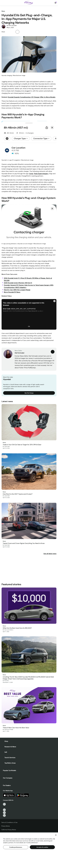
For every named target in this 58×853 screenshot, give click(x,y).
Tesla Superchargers (41, 174)
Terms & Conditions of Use (9, 822)
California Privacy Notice (8, 829)
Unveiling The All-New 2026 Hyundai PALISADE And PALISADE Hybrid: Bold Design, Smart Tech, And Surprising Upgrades (28, 678)
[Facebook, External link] (4, 807)
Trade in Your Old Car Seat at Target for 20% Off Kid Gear (22, 445)
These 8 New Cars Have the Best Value (16, 728)
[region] (29, 842)
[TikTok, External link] (4, 804)
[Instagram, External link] (4, 812)
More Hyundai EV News (12, 292)
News (3, 11)
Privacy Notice (5, 826)
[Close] (56, 835)
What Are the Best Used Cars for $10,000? (17, 628)
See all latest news (50, 554)
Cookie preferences (15, 847)
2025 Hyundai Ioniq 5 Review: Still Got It (18, 283)
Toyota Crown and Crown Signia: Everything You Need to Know (24, 543)
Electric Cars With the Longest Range (17, 290)
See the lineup (29, 393)
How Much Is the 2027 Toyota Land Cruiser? (17, 494)
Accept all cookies (42, 847)
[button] (7, 31)
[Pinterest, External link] (4, 815)
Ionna (31, 174)
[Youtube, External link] (4, 809)
